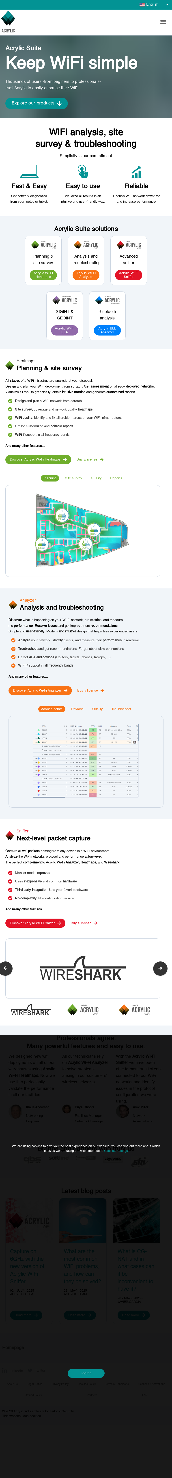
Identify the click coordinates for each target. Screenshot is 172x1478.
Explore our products (37, 103)
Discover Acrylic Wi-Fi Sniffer (35, 923)
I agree (86, 1409)
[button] (163, 22)
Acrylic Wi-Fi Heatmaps (43, 275)
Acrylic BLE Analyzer (107, 330)
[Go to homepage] (8, 22)
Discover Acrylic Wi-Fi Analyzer (40, 690)
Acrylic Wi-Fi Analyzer (86, 275)
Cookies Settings (116, 1186)
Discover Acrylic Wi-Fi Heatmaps (38, 459)
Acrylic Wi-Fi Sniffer (128, 275)
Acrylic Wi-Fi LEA (64, 330)
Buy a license (90, 459)
